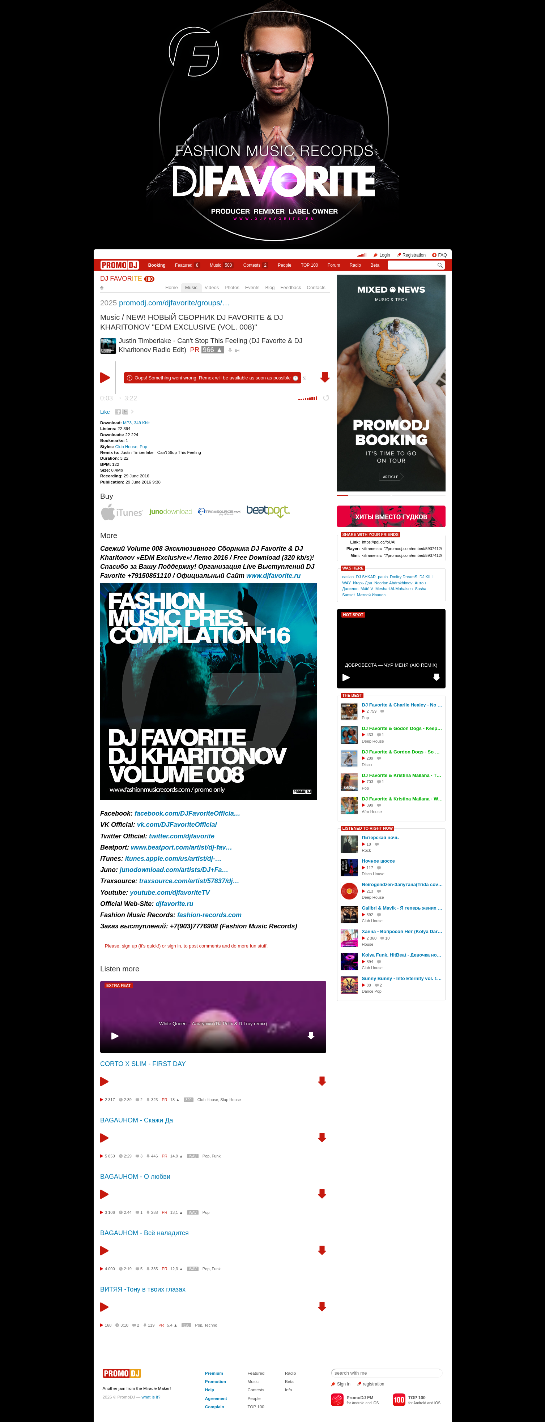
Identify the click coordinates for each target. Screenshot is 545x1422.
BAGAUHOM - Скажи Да (136, 1120)
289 (370, 758)
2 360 (372, 938)
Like (105, 412)
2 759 (372, 711)
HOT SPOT (353, 615)
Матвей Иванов (371, 595)
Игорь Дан (362, 583)
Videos (212, 287)
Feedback (290, 287)
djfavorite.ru (174, 903)
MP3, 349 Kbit (136, 422)
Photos (232, 287)
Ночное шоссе (378, 861)
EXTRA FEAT (118, 985)
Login (384, 255)
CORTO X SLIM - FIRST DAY (143, 1063)
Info (288, 1389)
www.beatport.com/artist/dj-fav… (181, 847)
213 (370, 891)
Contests (255, 1389)
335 (154, 1269)
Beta (375, 265)
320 (189, 1099)
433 (370, 735)
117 (370, 867)
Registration (414, 255)
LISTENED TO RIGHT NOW (367, 828)
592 (370, 914)
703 (370, 781)
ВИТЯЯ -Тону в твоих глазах (143, 1289)
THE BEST (352, 695)
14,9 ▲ (176, 1156)
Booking (157, 265)
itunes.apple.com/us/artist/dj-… (173, 858)
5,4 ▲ (172, 1325)
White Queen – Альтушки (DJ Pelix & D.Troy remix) (213, 1023)
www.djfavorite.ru (273, 575)
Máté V (367, 589)
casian (348, 577)
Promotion (215, 1381)
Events (252, 287)
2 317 (110, 1099)
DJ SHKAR (366, 577)
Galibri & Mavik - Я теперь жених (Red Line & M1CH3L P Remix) (402, 908)
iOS (375, 1403)
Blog (269, 287)
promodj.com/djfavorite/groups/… (174, 302)
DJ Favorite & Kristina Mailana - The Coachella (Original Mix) (402, 775)
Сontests (255, 265)
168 (108, 1325)
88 (369, 985)
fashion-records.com (209, 915)
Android (358, 1403)
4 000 (110, 1269)
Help (209, 1389)
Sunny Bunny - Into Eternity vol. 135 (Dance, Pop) (402, 978)
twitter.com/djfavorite (181, 836)
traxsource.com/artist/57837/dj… (189, 881)
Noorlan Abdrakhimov (393, 583)
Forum (334, 265)
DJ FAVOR (121, 278)
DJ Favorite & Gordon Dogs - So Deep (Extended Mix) (402, 751)
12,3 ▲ (176, 1269)
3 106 (110, 1212)
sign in (174, 946)
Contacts (316, 287)
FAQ (442, 255)
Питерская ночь (380, 837)
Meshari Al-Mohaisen (394, 589)
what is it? (151, 1397)
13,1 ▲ (176, 1212)
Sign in (343, 1384)
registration (373, 1384)
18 (369, 844)
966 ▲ (213, 349)
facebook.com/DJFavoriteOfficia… (187, 813)
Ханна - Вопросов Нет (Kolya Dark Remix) (402, 931)
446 (154, 1156)
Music (222, 265)
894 (370, 961)
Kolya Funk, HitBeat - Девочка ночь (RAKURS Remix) (402, 955)
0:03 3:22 (118, 398)
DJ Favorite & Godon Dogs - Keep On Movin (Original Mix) (402, 728)
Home (171, 287)
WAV (193, 1156)
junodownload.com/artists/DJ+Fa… (174, 869)
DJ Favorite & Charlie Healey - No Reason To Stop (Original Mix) (402, 705)
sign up (129, 946)
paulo (383, 577)
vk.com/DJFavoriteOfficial (177, 824)
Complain (214, 1406)
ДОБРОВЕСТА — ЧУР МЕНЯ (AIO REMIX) (391, 665)
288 (154, 1212)
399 (370, 805)
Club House (126, 446)
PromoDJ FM (359, 1397)
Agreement (216, 1398)
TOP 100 (309, 265)
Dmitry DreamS (403, 577)
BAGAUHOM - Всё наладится (144, 1233)
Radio (355, 265)
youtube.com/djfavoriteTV (170, 892)
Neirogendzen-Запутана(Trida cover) (402, 884)
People (284, 265)
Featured (187, 265)
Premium (214, 1373)
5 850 (110, 1156)
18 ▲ (175, 1099)
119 (151, 1325)
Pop (143, 446)
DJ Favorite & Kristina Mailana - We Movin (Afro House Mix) (402, 798)
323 (154, 1099)
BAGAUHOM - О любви (135, 1176)
